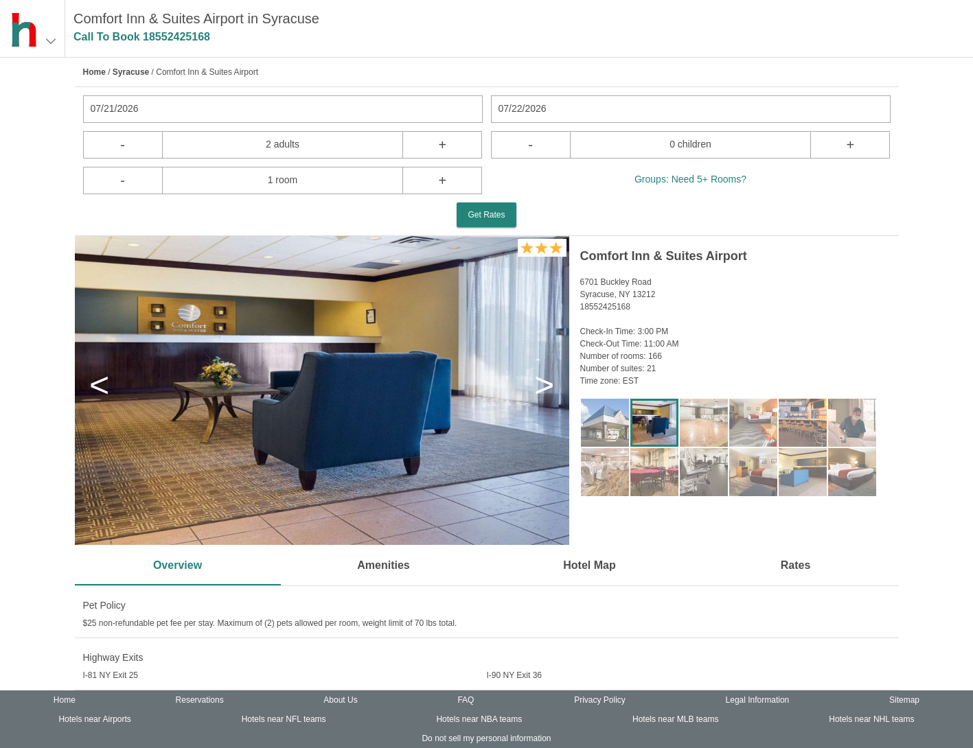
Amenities (383, 565)
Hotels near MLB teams (675, 719)
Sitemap (904, 700)
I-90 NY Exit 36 (514, 675)
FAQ (465, 700)
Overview (177, 565)
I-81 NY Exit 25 (110, 675)
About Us (340, 700)
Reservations (200, 700)
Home (94, 72)
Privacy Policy (600, 700)
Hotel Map (589, 565)
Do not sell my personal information (486, 738)
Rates (796, 565)
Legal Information (758, 700)
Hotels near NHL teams (871, 719)
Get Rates (486, 215)
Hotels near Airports (94, 719)
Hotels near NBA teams (479, 719)
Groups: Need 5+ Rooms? (690, 179)
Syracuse (131, 72)
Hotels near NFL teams (284, 719)
